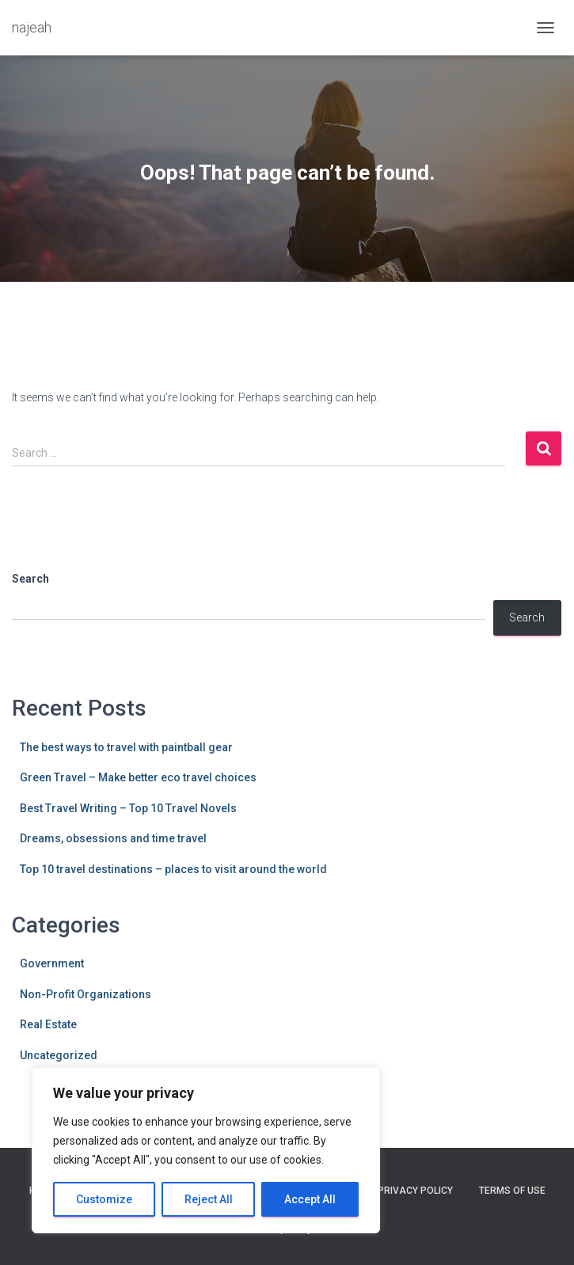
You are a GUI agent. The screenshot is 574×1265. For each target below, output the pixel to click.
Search (30, 578)
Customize (104, 1199)
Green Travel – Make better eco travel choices (138, 777)
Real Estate (48, 1024)
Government (52, 963)
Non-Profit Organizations (85, 994)
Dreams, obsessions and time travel (113, 838)
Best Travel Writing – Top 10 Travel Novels (128, 808)
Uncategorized (58, 1055)
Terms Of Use (512, 1190)
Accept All (310, 1199)
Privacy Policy (415, 1190)
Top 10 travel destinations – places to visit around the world (173, 869)
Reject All (208, 1199)
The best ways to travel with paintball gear (126, 747)
